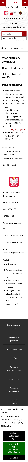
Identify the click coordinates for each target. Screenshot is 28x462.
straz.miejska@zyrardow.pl (13, 253)
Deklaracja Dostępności (14, 390)
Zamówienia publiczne (14, 339)
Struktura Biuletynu (14, 349)
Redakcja (14, 358)
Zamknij (14, 457)
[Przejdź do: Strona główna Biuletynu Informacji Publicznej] (2, 48)
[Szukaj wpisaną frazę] (24, 33)
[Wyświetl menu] (25, 3)
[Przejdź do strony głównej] (14, 20)
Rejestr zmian (14, 379)
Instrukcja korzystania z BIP (14, 369)
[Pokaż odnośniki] (3, 3)
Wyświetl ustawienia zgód (14, 436)
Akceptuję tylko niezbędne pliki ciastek (14, 448)
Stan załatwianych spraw (14, 327)
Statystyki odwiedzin (14, 402)
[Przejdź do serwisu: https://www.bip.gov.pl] (15, 4)
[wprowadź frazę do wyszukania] (11, 33)
